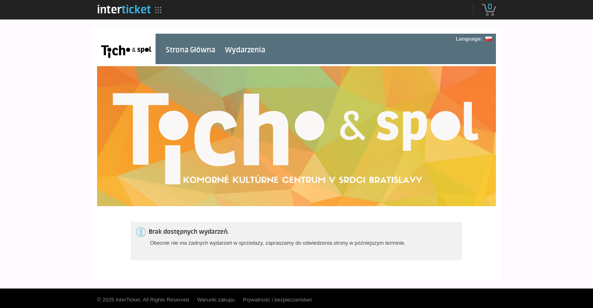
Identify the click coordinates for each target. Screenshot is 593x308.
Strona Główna (190, 50)
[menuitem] (124, 9)
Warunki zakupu (216, 300)
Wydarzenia (245, 50)
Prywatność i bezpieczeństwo (277, 300)
